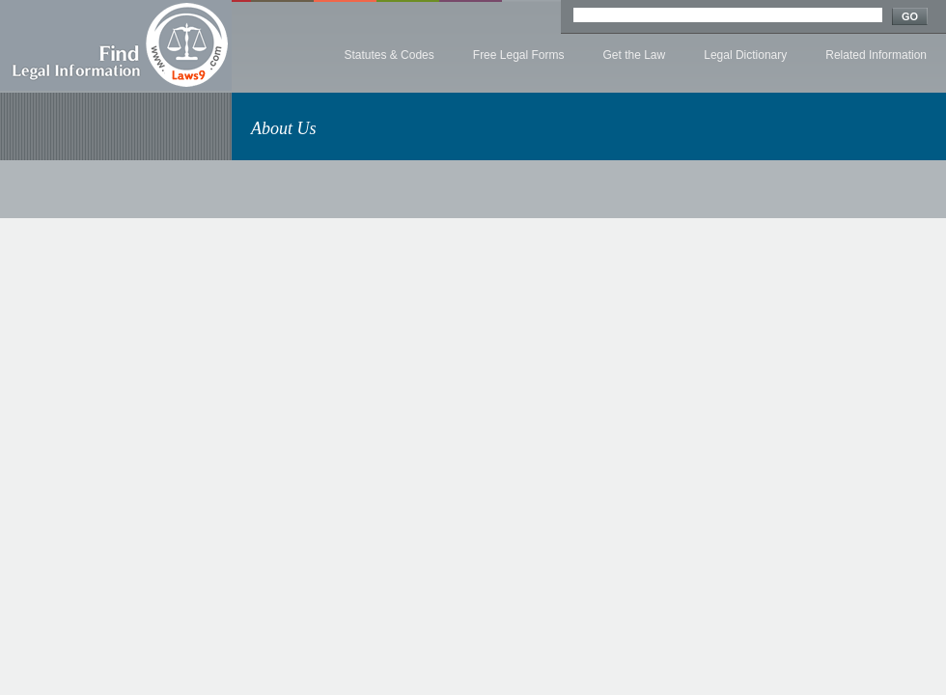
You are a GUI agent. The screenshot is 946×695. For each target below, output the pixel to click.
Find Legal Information (116, 45)
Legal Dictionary (745, 55)
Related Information (876, 55)
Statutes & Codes (388, 55)
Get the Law (634, 55)
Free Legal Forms (519, 55)
